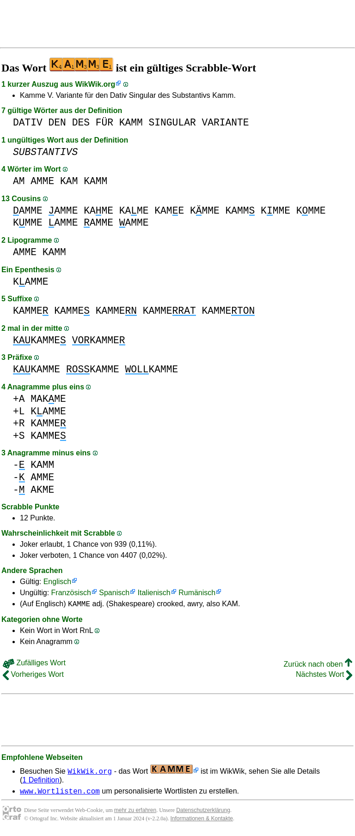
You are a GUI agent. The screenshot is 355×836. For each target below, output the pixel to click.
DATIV (28, 122)
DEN (57, 122)
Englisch (57, 581)
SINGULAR (172, 122)
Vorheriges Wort (33, 676)
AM (19, 181)
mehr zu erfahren (135, 813)
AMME (42, 181)
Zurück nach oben (317, 665)
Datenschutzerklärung (203, 813)
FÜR (104, 122)
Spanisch (114, 593)
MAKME (48, 399)
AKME (42, 489)
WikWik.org (95, 84)
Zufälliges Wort (34, 664)
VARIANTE (225, 122)
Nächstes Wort (324, 676)
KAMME (31, 281)
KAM (69, 181)
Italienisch (154, 593)
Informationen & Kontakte (202, 821)
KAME (98, 210)
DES (81, 122)
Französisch (71, 593)
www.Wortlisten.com (60, 793)
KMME (205, 210)
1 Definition (40, 781)
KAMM (131, 122)
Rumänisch (196, 593)
